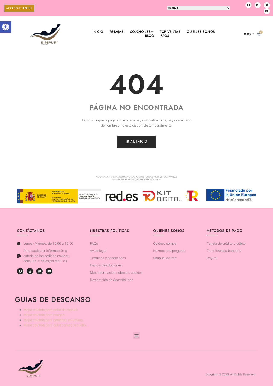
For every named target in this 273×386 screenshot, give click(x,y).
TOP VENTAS (170, 32)
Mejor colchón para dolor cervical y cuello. (55, 325)
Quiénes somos (201, 32)
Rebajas (116, 32)
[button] (5, 27)
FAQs (165, 36)
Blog (149, 36)
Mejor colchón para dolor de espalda (50, 309)
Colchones (141, 32)
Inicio (98, 32)
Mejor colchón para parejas (43, 315)
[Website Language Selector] (198, 8)
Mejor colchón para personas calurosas (53, 320)
